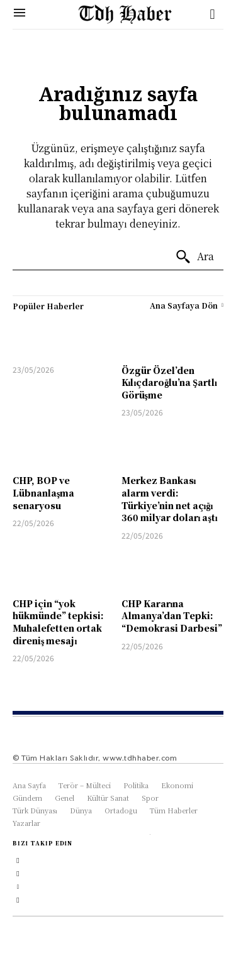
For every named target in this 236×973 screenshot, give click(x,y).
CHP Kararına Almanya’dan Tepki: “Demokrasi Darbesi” (171, 615)
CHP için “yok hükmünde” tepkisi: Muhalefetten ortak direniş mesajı (58, 622)
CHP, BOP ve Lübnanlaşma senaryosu (43, 492)
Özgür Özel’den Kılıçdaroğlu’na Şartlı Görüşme (169, 382)
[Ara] (194, 257)
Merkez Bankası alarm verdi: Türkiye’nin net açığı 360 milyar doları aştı (169, 499)
